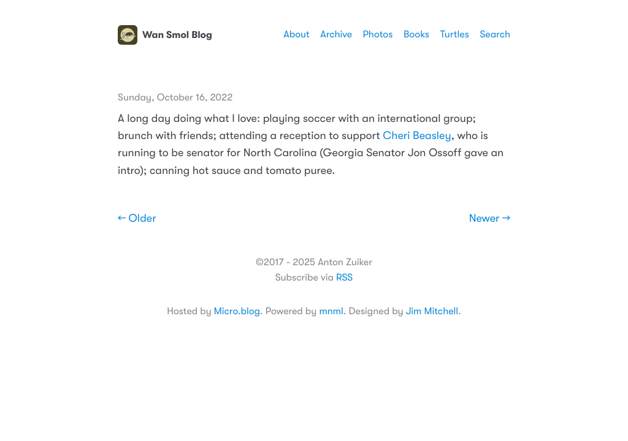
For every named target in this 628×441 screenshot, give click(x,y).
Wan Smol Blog (165, 35)
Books (416, 34)
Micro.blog (237, 311)
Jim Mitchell (432, 311)
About (296, 34)
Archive (336, 34)
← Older (137, 219)
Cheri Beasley (417, 136)
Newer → (489, 219)
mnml (331, 311)
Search (495, 34)
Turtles (454, 34)
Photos (378, 34)
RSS (344, 277)
